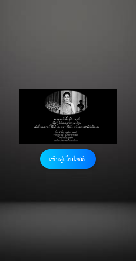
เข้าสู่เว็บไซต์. (68, 159)
